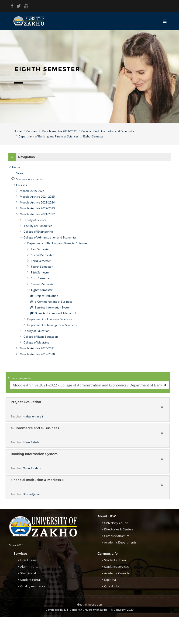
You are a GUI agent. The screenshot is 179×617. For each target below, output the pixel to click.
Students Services (116, 566)
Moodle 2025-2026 (32, 191)
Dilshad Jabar (31, 494)
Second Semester (42, 255)
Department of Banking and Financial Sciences (48, 136)
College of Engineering (38, 232)
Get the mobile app (89, 604)
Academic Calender (117, 573)
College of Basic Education (41, 337)
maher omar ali (33, 416)
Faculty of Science (35, 220)
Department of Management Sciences (52, 325)
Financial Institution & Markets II (37, 480)
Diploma (110, 580)
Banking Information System (34, 454)
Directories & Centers (118, 529)
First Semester (40, 249)
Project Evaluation (26, 402)
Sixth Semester (41, 278)
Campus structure (116, 536)
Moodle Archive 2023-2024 (37, 202)
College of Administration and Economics (107, 131)
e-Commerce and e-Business (35, 428)
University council (116, 523)
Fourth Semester (42, 267)
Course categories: (20, 378)
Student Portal (30, 580)
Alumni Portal (29, 566)
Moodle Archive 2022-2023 (37, 208)
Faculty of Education (36, 331)
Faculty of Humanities (38, 226)
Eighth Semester (94, 136)
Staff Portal (28, 573)
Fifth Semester (40, 272)
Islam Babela (31, 442)
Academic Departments (120, 542)
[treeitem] (89, 167)
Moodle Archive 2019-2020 (37, 354)
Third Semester (41, 261)
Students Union (115, 560)
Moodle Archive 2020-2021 (37, 348)
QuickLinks (111, 586)
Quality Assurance (32, 586)
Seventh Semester (43, 284)
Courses (31, 131)
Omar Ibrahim (32, 468)
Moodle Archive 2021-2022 (59, 131)
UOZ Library (28, 560)
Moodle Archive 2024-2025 (37, 197)
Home (18, 131)
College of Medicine (36, 342)
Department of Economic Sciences (49, 319)
